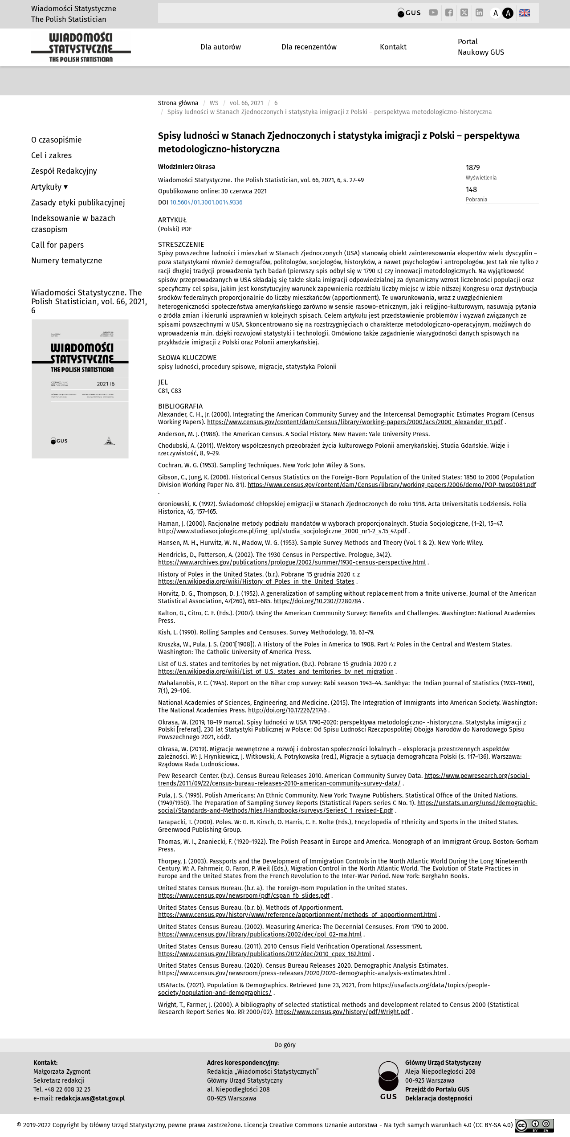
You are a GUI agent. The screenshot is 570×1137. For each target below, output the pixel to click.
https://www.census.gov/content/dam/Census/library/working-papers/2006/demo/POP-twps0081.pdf (392, 485)
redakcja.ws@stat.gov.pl (90, 1098)
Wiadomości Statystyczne (73, 8)
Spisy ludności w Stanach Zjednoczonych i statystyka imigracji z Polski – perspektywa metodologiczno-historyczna (339, 142)
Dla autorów (220, 46)
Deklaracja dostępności (438, 1098)
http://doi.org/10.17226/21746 (287, 710)
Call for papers (57, 245)
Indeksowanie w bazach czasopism (73, 224)
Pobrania (476, 199)
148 (471, 189)
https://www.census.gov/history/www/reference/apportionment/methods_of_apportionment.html (297, 915)
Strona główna (178, 103)
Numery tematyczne (66, 261)
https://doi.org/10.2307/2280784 (317, 601)
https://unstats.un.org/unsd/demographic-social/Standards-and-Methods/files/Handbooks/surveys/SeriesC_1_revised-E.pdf (347, 806)
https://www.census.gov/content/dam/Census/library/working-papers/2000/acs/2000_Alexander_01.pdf (355, 422)
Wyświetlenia (481, 178)
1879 (473, 167)
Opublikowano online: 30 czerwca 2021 (212, 191)
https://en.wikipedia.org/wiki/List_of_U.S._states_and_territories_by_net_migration (276, 671)
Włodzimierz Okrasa (187, 167)
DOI (200, 202)
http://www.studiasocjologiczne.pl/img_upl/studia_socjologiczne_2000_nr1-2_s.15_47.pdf (282, 531)
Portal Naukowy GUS (481, 47)
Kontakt (393, 46)
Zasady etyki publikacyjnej (78, 203)
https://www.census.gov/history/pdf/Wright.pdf (342, 1012)
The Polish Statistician (68, 19)
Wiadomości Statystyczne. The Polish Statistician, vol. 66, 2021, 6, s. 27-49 (261, 180)
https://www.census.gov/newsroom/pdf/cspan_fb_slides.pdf (244, 896)
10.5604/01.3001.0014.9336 (206, 202)
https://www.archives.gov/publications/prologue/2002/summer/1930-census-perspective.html (292, 562)
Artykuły (47, 187)
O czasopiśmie (56, 140)
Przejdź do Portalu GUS (437, 1089)
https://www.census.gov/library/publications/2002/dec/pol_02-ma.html (260, 934)
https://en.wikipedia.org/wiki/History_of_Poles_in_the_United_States (256, 581)
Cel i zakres (51, 155)
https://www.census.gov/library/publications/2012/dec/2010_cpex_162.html (264, 954)
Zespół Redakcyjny (64, 171)
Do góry (285, 1045)
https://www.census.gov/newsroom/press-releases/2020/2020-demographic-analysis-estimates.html (302, 973)
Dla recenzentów (309, 46)
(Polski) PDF (175, 229)
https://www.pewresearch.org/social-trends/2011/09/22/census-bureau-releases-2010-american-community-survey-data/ (344, 779)
